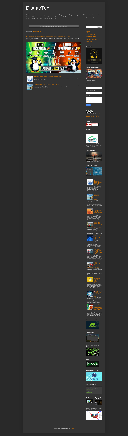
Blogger (71, 428)
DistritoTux (37, 8)
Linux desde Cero (91, 32)
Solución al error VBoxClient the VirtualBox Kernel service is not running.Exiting (98, 225)
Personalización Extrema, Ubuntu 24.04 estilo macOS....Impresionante (98, 211)
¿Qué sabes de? (91, 34)
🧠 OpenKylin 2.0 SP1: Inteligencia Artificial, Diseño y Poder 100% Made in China (98, 294)
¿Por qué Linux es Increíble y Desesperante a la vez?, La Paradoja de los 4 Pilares (48, 36)
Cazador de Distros (91, 36)
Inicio (53, 29)
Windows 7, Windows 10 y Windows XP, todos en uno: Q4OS (47, 84)
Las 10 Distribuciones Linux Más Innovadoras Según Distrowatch (97, 279)
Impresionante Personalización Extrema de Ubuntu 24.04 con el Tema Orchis (98, 251)
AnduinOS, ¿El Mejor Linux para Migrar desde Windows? (97, 237)
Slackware (89, 41)
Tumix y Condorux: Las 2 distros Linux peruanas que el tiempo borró (97, 265)
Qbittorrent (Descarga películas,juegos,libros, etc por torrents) (47, 76)
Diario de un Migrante (92, 39)
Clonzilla (89, 43)
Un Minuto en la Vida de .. (93, 38)
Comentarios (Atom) (36, 31)
